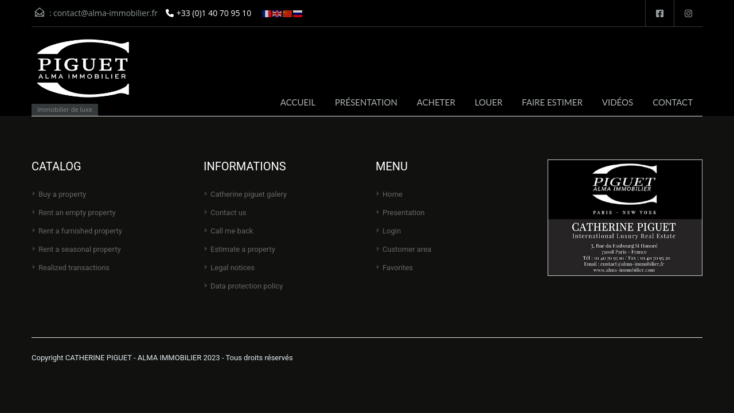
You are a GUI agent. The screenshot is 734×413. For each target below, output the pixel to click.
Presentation (403, 212)
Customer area (406, 249)
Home (392, 194)
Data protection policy (246, 286)
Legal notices (232, 267)
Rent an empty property (77, 212)
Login (391, 231)
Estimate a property (242, 249)
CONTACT (673, 102)
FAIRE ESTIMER (552, 102)
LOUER (488, 102)
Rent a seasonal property (79, 249)
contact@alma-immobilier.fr (105, 12)
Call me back (231, 231)
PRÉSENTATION (366, 102)
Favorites (397, 267)
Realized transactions (74, 267)
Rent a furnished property (80, 231)
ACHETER (436, 102)
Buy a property (62, 194)
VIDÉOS (617, 102)
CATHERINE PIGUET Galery (248, 194)
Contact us (228, 212)
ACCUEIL (297, 102)
